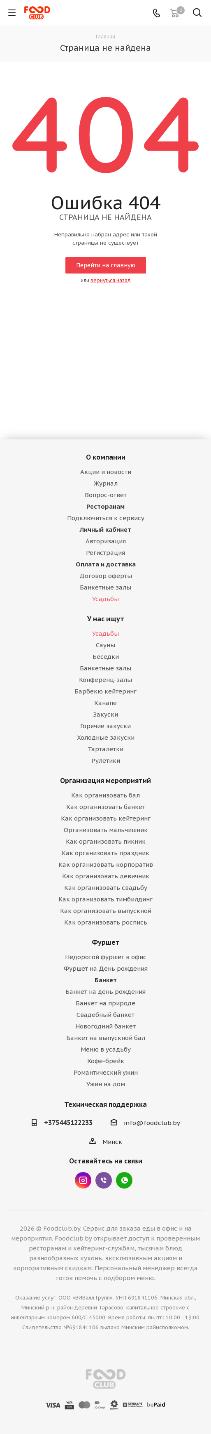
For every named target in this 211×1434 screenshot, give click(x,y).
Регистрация (105, 553)
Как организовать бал (105, 795)
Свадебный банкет (105, 1015)
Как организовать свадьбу (105, 888)
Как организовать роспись (105, 922)
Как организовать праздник (105, 853)
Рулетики (105, 760)
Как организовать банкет (105, 807)
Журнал (106, 483)
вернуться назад (110, 280)
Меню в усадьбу (106, 1049)
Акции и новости (105, 472)
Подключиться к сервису (105, 518)
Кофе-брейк (105, 1061)
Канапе (105, 703)
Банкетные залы (105, 587)
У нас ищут (105, 619)
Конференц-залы (105, 680)
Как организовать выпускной (105, 911)
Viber (103, 1180)
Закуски (105, 714)
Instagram (83, 1180)
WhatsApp (124, 1180)
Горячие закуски (105, 726)
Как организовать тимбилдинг (105, 899)
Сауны (105, 645)
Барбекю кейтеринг (105, 691)
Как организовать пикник (106, 841)
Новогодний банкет (105, 1026)
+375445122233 (68, 1122)
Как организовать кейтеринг (106, 818)
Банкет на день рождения (105, 991)
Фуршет (106, 942)
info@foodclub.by (152, 1123)
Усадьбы (105, 599)
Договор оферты (105, 576)
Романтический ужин (106, 1072)
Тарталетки (105, 749)
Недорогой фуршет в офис (105, 957)
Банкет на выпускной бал (105, 1038)
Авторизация (106, 541)
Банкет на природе (105, 1003)
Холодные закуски (105, 737)
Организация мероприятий (105, 780)
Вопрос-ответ (106, 495)
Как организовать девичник (105, 876)
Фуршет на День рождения (106, 968)
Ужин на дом (105, 1084)
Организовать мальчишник (106, 830)
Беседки (106, 656)
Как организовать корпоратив (105, 864)
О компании (105, 457)
